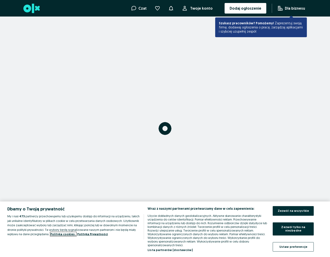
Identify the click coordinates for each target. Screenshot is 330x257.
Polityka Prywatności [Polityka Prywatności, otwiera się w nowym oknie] (92, 234)
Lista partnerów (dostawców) (170, 250)
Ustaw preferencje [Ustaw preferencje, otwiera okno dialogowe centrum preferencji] (293, 247)
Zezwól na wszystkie (293, 210)
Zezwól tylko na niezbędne (293, 228)
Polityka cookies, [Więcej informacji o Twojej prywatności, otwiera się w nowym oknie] (63, 234)
